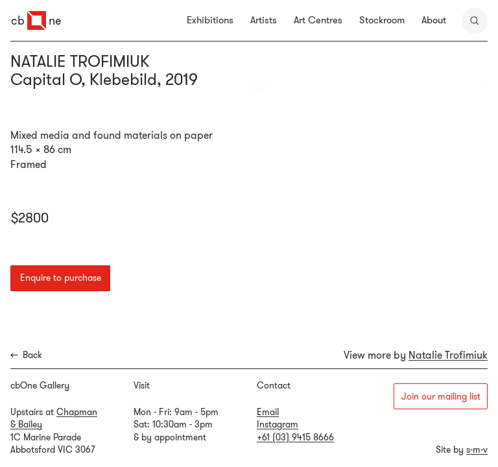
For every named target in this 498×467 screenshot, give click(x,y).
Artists (263, 20)
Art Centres (318, 20)
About (433, 20)
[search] (475, 21)
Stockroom (382, 20)
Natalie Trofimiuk (448, 354)
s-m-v (477, 449)
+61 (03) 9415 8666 (295, 437)
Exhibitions (210, 20)
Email (268, 412)
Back (26, 355)
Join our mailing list (440, 396)
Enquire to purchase (60, 277)
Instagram (277, 424)
